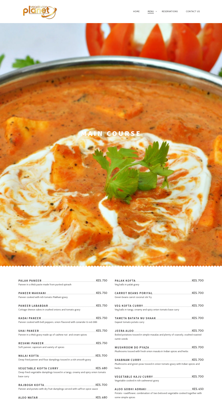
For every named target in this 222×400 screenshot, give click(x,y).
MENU (151, 11)
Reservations (170, 11)
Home (136, 11)
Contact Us (193, 11)
